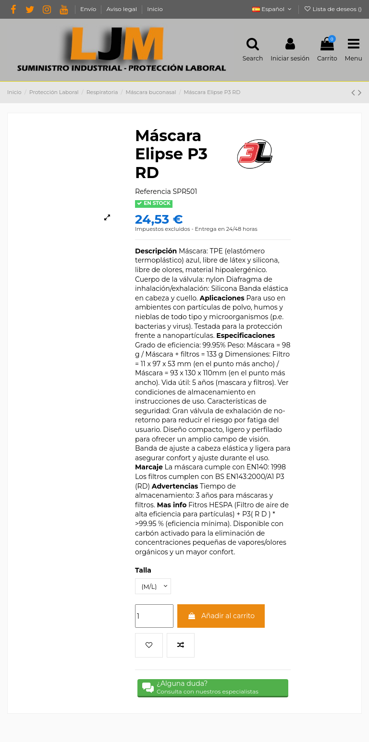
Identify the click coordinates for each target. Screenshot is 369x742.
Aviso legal (122, 8)
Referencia (153, 188)
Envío (89, 8)
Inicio (154, 8)
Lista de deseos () (333, 8)
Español (273, 8)
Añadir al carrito (221, 614)
